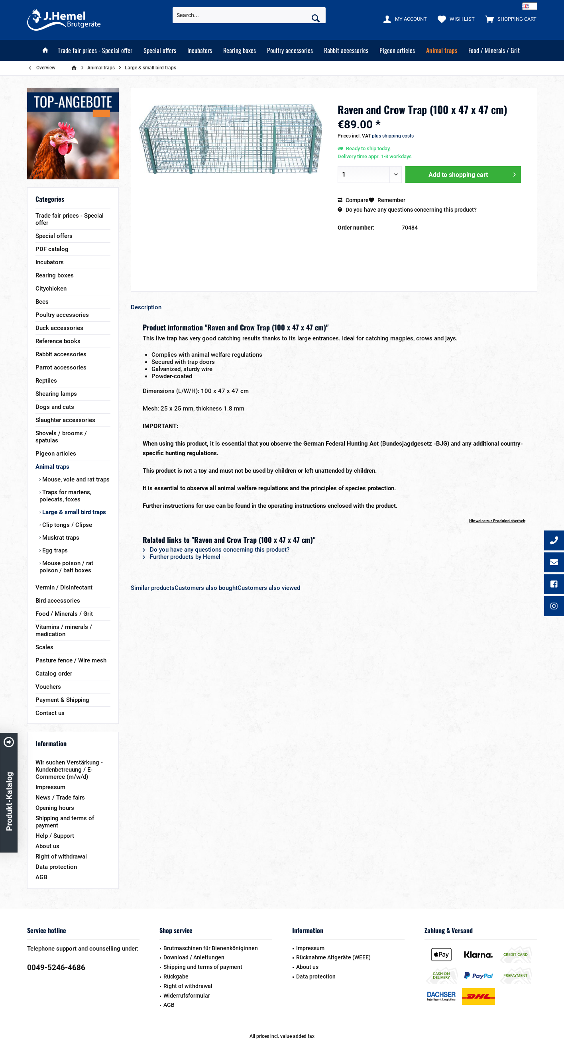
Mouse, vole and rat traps (75, 479)
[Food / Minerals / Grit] (494, 50)
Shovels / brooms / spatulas (61, 437)
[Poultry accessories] (289, 50)
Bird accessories (57, 600)
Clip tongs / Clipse (66, 524)
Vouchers (48, 686)
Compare (353, 200)
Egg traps (54, 550)
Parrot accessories (60, 367)
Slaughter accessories (65, 420)
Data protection (56, 866)
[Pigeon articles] (397, 50)
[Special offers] (160, 50)
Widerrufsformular (186, 995)
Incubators (49, 262)
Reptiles (46, 380)
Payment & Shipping (62, 699)
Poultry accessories (62, 314)
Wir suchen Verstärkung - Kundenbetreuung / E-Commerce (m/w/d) (69, 769)
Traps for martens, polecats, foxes (65, 496)
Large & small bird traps (73, 512)
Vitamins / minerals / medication (63, 630)
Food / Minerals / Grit (64, 613)
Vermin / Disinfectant (63, 587)
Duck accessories (59, 328)
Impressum (50, 787)
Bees (42, 301)
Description (146, 307)
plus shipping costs (393, 136)
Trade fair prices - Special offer (69, 219)
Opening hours (54, 807)
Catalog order (53, 673)
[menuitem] (509, 19)
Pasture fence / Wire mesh (70, 660)
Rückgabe (176, 976)
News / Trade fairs (60, 797)
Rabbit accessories (60, 354)
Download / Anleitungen (193, 957)
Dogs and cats (54, 407)
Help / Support (54, 835)
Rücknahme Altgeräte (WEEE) (333, 957)
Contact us (50, 713)
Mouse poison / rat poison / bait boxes (66, 567)
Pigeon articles (55, 453)
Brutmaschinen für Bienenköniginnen (210, 948)
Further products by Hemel (181, 556)
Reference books (58, 341)
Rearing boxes (54, 275)
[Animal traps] (442, 50)
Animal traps (52, 466)
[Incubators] (200, 50)
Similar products (153, 587)
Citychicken (51, 288)
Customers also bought (206, 587)
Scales (44, 647)
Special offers (54, 236)
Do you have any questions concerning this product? (407, 209)
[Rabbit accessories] (346, 50)
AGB (41, 877)
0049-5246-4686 (56, 967)
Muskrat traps (60, 537)
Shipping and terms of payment (64, 822)
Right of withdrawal (61, 856)
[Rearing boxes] (239, 50)
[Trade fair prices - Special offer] (95, 50)
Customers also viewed (269, 587)
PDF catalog (52, 249)
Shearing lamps (56, 393)
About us (47, 846)
